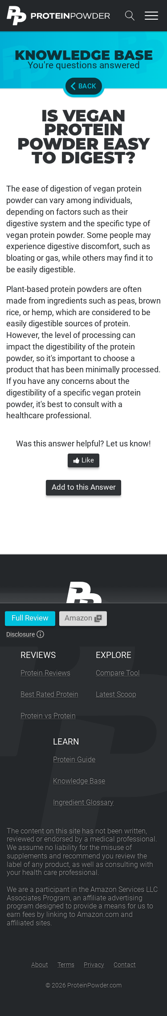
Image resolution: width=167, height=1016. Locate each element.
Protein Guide (74, 759)
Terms (65, 964)
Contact (125, 964)
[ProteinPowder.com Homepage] (58, 15)
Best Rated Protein (49, 694)
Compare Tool (118, 673)
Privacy (94, 964)
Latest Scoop (116, 694)
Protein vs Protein (48, 716)
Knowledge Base (79, 781)
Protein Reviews (45, 673)
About (39, 964)
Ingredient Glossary (83, 802)
